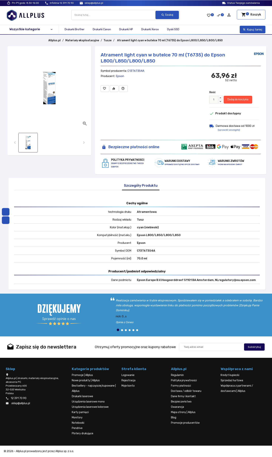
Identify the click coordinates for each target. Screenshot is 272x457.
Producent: (108, 76)
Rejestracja (128, 380)
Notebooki (78, 422)
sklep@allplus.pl (94, 3)
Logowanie (127, 375)
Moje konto (128, 385)
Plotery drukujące (82, 433)
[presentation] (15, 142)
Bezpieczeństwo (181, 401)
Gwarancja (177, 407)
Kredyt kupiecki (230, 375)
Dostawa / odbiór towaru (186, 391)
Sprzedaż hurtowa (232, 380)
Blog (173, 417)
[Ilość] (213, 99)
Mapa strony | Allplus (183, 412)
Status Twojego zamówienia (243, 3)
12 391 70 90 (62, 3)
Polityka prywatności (184, 380)
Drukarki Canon (102, 29)
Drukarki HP (126, 29)
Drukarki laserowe (82, 396)
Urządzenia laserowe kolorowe (90, 407)
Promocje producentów (185, 422)
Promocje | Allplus (82, 375)
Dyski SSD (173, 29)
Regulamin (177, 375)
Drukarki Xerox (150, 29)
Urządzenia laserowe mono (88, 401)
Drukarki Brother (74, 29)
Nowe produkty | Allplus (86, 380)
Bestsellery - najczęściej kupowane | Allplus (94, 388)
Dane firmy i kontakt (183, 396)
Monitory (77, 417)
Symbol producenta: (114, 71)
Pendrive (77, 428)
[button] (118, 330)
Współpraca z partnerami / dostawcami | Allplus (237, 388)
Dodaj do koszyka (237, 99)
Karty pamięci (80, 412)
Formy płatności (181, 385)
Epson (120, 76)
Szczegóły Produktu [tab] (141, 186)
